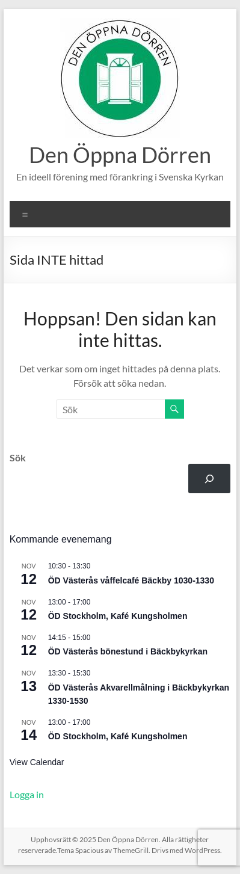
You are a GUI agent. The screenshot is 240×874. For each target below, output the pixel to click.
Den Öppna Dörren (120, 154)
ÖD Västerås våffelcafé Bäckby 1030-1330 (131, 580)
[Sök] (209, 478)
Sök (18, 457)
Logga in (27, 794)
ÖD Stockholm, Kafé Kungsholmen (118, 616)
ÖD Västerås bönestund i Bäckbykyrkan (128, 651)
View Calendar (37, 762)
